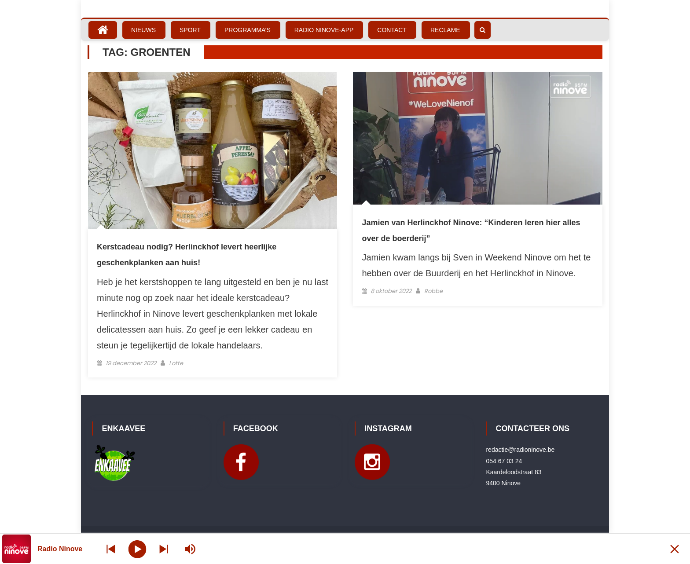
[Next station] (110, 549)
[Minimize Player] (674, 549)
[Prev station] (163, 549)
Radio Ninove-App (324, 29)
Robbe (433, 291)
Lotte (176, 363)
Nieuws (143, 29)
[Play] (137, 548)
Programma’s (247, 29)
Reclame (445, 29)
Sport (190, 29)
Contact (392, 29)
